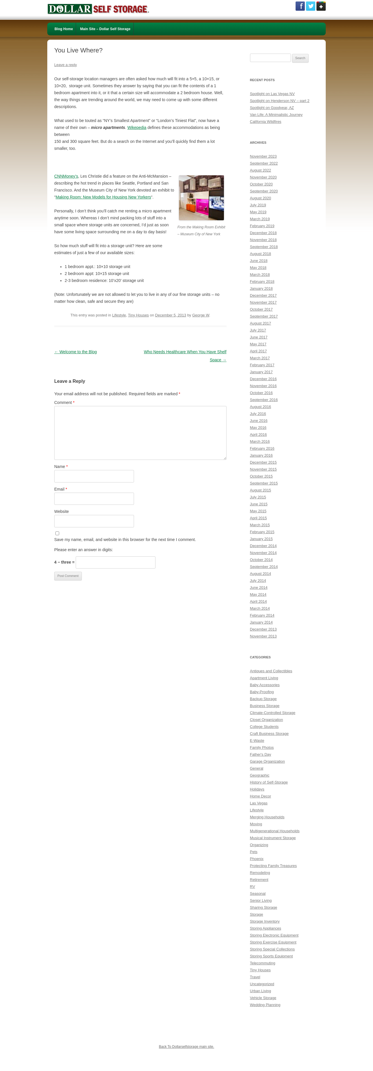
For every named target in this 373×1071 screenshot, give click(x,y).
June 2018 (259, 260)
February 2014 (262, 615)
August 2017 (260, 323)
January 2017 (261, 372)
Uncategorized (262, 984)
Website (61, 511)
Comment (64, 402)
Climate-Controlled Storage (273, 713)
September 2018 (264, 247)
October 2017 (261, 309)
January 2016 (261, 455)
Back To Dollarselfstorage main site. (186, 1047)
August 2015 (260, 490)
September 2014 (264, 566)
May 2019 (258, 212)
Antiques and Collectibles (271, 671)
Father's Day (260, 754)
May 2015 (258, 511)
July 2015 (258, 497)
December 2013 (263, 629)
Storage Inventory (265, 921)
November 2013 (263, 636)
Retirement (259, 879)
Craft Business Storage (269, 733)
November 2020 (263, 177)
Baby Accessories (265, 685)
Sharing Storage (263, 907)
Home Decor (260, 796)
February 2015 (262, 532)
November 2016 (263, 386)
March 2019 (260, 219)
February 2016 (262, 448)
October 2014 (261, 560)
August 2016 (260, 407)
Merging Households (267, 817)
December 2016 (263, 379)
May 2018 (258, 267)
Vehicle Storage (263, 998)
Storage (256, 914)
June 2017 (259, 337)
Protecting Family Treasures (273, 866)
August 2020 (260, 198)
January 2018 (261, 288)
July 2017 (258, 330)
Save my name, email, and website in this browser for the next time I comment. (125, 539)
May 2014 (258, 594)
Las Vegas (259, 803)
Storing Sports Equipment (271, 956)
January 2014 (261, 622)
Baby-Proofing (262, 692)
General (256, 768)
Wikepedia (136, 127)
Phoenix (257, 859)
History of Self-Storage (269, 782)
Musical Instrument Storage (273, 838)
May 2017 (258, 344)
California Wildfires (265, 121)
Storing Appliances (265, 928)
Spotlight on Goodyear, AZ (272, 107)
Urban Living (260, 991)
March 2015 (260, 525)
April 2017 (258, 351)
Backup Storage (263, 699)
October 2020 (261, 184)
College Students (264, 726)
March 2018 (260, 274)
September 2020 (264, 191)
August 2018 (260, 254)
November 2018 (263, 240)
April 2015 (258, 518)
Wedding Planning (265, 1005)
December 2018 (263, 233)
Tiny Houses (138, 315)
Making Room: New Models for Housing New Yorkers (103, 197)
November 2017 (263, 302)
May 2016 (258, 427)
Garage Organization (267, 761)
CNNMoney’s (66, 176)
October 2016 (261, 393)
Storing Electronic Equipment (274, 935)
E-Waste (257, 740)
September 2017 (264, 316)
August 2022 (260, 170)
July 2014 (258, 580)
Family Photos (262, 747)
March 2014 (260, 608)
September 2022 (264, 163)
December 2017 (263, 295)
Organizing (259, 845)
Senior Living (261, 900)
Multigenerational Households (275, 831)
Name (61, 466)
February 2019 (262, 226)
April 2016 (258, 434)
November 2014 (263, 553)
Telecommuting (262, 963)
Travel (255, 977)
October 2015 (261, 476)
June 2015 (259, 504)
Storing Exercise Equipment (273, 942)
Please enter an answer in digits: (83, 549)
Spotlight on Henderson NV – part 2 (279, 101)
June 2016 (259, 420)
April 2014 (258, 601)
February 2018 (262, 281)
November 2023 (263, 156)
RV (252, 886)
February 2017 (262, 365)
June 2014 (259, 587)
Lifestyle (119, 315)
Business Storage (265, 706)
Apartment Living (264, 678)
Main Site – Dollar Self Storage (105, 29)
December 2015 (263, 462)
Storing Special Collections (272, 949)
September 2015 (264, 483)
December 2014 (263, 546)
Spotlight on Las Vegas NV (272, 94)
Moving (256, 824)
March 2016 (260, 441)
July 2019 (258, 205)
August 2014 (260, 573)
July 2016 (258, 413)
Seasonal (258, 893)
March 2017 (260, 358)
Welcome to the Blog (75, 351)
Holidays (257, 789)
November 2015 (263, 469)
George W (200, 315)
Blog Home (64, 29)
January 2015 (261, 539)
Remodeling (260, 872)
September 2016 (264, 400)
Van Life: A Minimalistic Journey (276, 114)
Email (60, 489)
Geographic (259, 775)
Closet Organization (266, 719)
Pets (254, 852)
